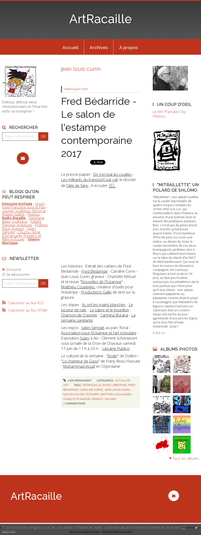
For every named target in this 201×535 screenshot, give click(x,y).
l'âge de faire (77, 185)
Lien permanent (77, 380)
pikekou (97, 399)
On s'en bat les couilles (112, 174)
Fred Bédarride (94, 271)
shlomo (110, 399)
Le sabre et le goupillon (109, 310)
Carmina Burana (114, 315)
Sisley (84, 338)
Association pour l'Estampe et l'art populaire (98, 333)
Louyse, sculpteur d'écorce (24, 210)
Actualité (122, 380)
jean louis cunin (117, 389)
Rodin (112, 355)
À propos (128, 47)
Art (66, 385)
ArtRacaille (100, 19)
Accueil (70, 47)
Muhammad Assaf (79, 366)
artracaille (92, 385)
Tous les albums (186, 458)
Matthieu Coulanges (78, 287)
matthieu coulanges (115, 394)
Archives (99, 47)
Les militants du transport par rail (89, 179)
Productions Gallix (96, 292)
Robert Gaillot (13, 214)
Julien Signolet (93, 327)
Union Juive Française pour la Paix (23, 205)
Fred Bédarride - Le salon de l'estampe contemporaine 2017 (99, 127)
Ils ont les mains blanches (104, 304)
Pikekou (33, 214)
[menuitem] (70, 47)
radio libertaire (115, 385)
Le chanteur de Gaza (80, 361)
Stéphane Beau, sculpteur (23, 219)
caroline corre (91, 389)
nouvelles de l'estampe (81, 394)
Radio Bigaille (14, 217)
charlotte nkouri (76, 399)
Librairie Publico (116, 348)
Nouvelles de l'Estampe (101, 281)
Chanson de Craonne (79, 315)
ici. (112, 185)
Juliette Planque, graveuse (21, 223)
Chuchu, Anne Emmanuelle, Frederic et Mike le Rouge (21, 235)
